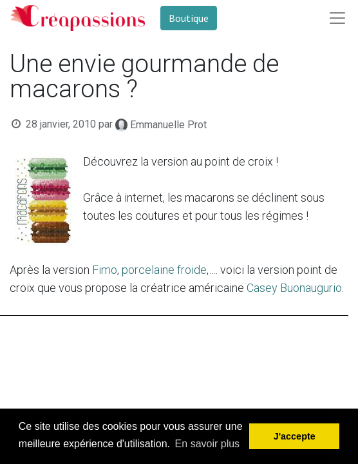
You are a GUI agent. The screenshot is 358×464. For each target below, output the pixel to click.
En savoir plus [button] (207, 443)
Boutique (189, 18)
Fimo (104, 269)
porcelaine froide (164, 269)
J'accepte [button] (295, 436)
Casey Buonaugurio (294, 288)
